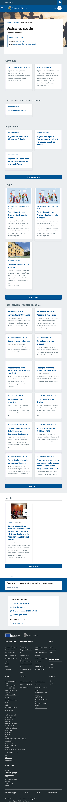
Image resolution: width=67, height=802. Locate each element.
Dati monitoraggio (10, 793)
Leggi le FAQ (38, 697)
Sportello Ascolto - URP (11, 753)
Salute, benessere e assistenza (46, 311)
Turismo (37, 664)
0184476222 (19, 41)
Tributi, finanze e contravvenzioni (41, 659)
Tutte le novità (33, 566)
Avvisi (51, 653)
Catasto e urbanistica (26, 661)
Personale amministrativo (11, 659)
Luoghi (51, 664)
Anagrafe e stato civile (26, 651)
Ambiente (23, 647)
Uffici (6, 666)
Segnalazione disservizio (41, 700)
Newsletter (52, 684)
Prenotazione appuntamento (41, 704)
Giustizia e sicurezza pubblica (26, 670)
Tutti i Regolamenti (33, 177)
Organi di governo (10, 655)
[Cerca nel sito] (59, 8)
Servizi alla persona (14, 133)
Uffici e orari (8, 758)
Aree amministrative (11, 647)
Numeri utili (8, 761)
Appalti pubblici (24, 655)
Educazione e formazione (15, 311)
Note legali (38, 684)
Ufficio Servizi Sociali (16, 38)
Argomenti (16, 22)
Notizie (10, 522)
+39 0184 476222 (10, 695)
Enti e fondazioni (10, 653)
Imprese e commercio (41, 647)
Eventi (51, 667)
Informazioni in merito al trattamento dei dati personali (26, 684)
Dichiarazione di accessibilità (40, 688)
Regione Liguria (9, 2)
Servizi (26, 793)
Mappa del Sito (52, 793)
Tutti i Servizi (33, 486)
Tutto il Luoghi (33, 297)
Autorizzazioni (24, 658)
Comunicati (52, 650)
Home (9, 22)
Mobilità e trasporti (40, 650)
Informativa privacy (40, 682)
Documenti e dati (10, 650)
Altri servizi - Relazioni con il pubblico (40, 667)
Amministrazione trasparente (41, 694)
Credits (38, 793)
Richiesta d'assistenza (41, 709)
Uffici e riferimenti (13, 107)
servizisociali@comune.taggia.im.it (24, 44)
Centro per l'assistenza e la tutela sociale (18, 207)
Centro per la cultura (14, 261)
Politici (7, 664)
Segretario (8, 669)
